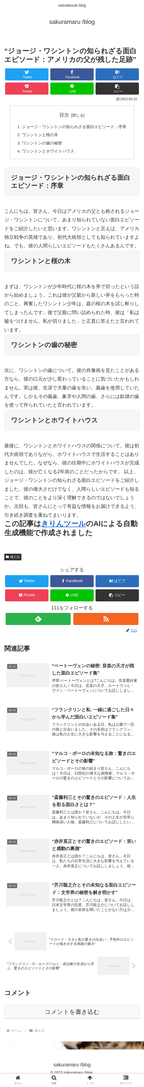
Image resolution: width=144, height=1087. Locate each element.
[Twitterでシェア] (26, 74)
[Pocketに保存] (26, 89)
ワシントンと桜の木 (37, 135)
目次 (64, 115)
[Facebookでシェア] (72, 74)
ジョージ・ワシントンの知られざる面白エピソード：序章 (74, 127)
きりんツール (63, 526)
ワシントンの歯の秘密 (39, 144)
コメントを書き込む (72, 1018)
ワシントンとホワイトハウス (46, 153)
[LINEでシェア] (72, 89)
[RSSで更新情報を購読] (105, 622)
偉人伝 (13, 559)
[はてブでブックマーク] (117, 74)
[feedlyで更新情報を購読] (38, 622)
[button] (117, 89)
